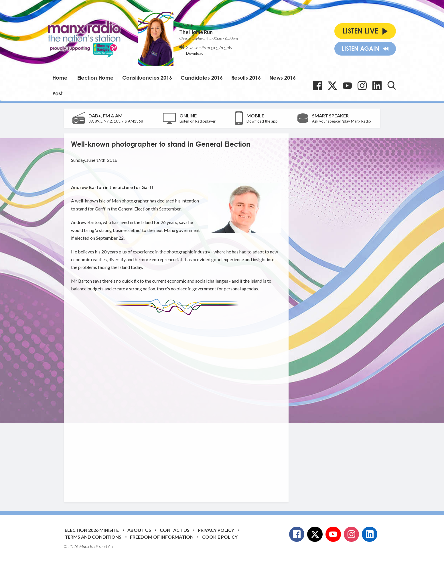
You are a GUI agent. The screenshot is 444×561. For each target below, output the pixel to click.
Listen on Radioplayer (197, 121)
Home (60, 77)
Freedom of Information (162, 537)
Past (57, 93)
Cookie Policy (220, 537)
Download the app (262, 121)
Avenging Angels (217, 47)
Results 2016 (246, 77)
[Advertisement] (178, 404)
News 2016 (282, 77)
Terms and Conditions (93, 537)
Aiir (111, 546)
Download (195, 53)
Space (192, 47)
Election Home (95, 77)
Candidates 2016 (202, 77)
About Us (139, 530)
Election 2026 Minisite (92, 530)
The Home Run (196, 32)
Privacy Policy (216, 530)
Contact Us (175, 530)
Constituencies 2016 (147, 77)
